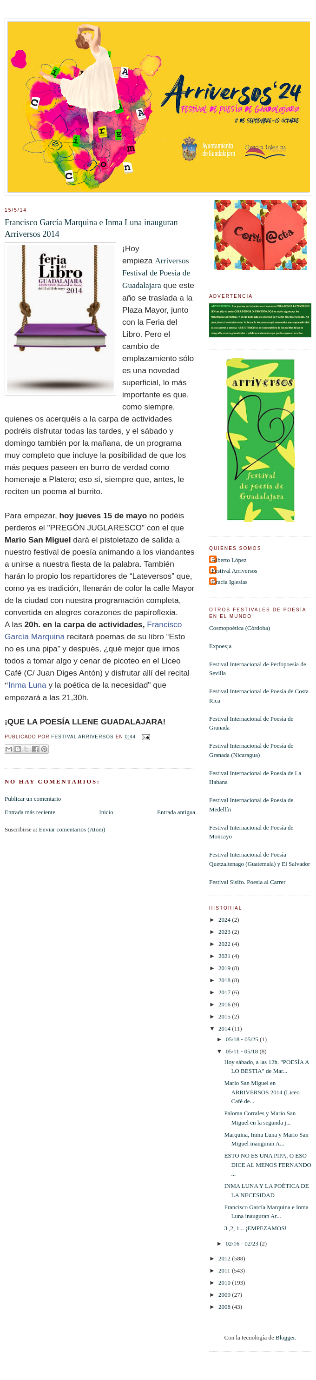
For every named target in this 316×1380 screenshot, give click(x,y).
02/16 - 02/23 (243, 1243)
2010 (225, 1282)
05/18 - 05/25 (243, 1039)
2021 (225, 955)
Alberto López (228, 559)
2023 (225, 931)
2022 (225, 943)
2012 (225, 1258)
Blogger (285, 1337)
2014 (225, 1028)
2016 (225, 1004)
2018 (225, 980)
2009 (225, 1294)
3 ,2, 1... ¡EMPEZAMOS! (255, 1228)
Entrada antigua (176, 812)
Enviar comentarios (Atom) (72, 829)
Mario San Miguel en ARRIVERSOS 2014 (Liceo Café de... (261, 1092)
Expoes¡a (220, 646)
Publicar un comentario (33, 798)
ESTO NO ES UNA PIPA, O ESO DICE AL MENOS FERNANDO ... (267, 1164)
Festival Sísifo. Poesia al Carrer (247, 881)
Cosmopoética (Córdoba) (239, 627)
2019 (225, 968)
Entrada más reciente (30, 812)
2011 (225, 1270)
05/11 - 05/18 (243, 1051)
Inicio (106, 812)
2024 (225, 919)
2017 (225, 992)
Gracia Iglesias (229, 581)
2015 (225, 1016)
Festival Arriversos (234, 570)
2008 (225, 1306)
